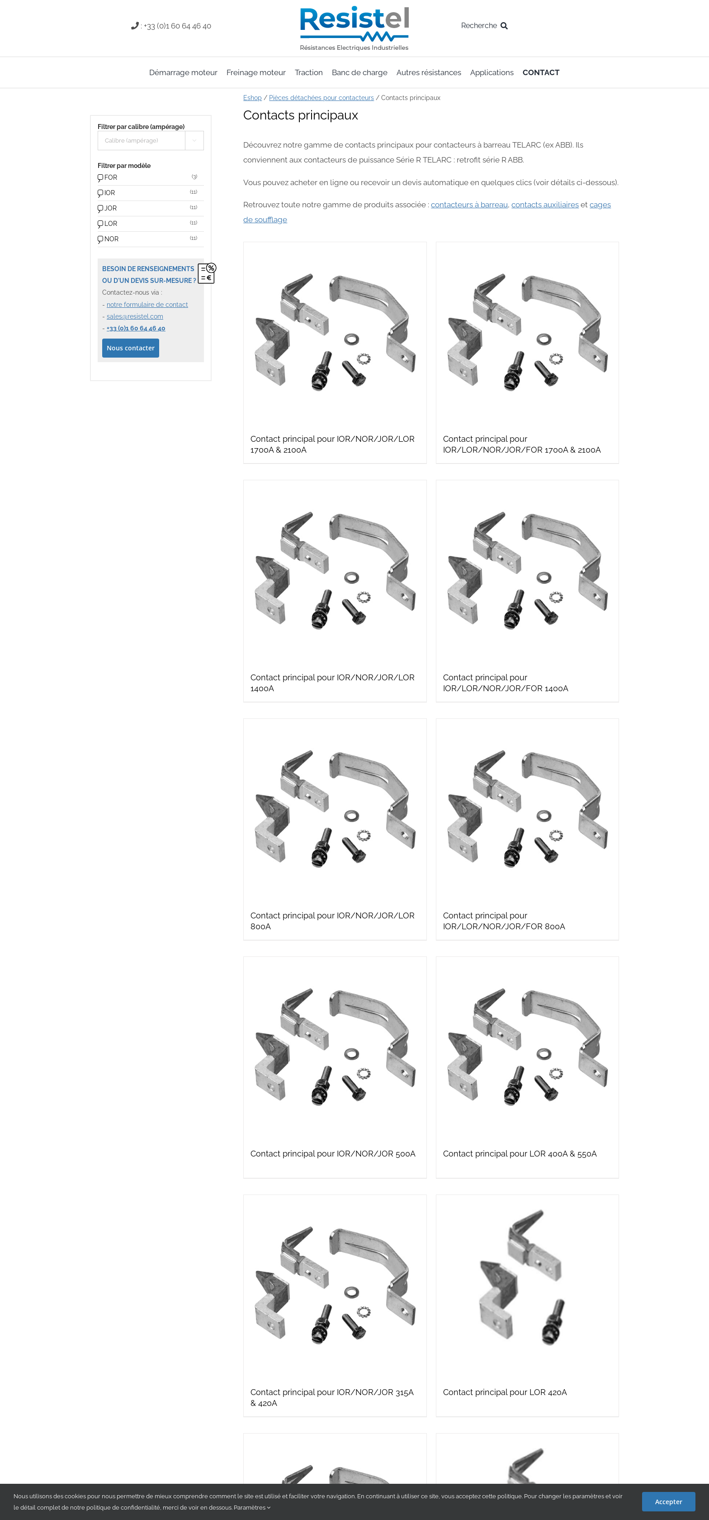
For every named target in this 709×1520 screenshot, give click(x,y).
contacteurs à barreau (469, 204)
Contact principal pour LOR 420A (505, 1392)
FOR (110, 177)
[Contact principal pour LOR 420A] (527, 1286)
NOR (111, 239)
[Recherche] (486, 26)
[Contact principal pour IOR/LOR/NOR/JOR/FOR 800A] (527, 810)
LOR (110, 223)
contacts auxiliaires (545, 204)
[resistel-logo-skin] (354, 8)
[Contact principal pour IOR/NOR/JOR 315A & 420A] (335, 1286)
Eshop (252, 97)
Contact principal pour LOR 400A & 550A (520, 1153)
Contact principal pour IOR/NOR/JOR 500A (333, 1153)
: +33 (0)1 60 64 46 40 (176, 25)
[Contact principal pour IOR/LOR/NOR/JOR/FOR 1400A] (527, 571)
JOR (110, 208)
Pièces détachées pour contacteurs (321, 97)
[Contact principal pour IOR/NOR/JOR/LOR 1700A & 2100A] (335, 333)
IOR (109, 192)
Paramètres (252, 1507)
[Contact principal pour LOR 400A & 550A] (527, 1048)
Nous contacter (131, 348)
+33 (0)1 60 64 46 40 (136, 328)
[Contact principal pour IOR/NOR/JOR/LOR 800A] (335, 810)
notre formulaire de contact (147, 304)
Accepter (668, 1501)
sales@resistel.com (135, 316)
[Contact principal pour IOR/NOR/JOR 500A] (335, 1048)
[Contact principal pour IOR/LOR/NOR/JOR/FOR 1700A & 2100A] (527, 333)
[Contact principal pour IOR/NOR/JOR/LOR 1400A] (335, 571)
